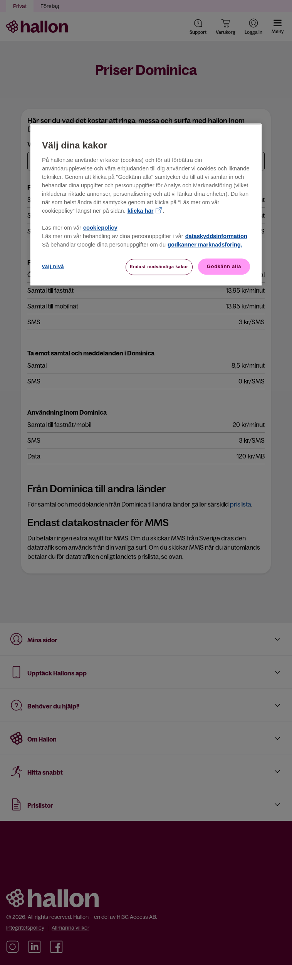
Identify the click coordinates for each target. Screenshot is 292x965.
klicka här (141, 211)
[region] (146, 205)
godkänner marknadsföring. (205, 245)
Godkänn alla (224, 266)
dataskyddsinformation (216, 236)
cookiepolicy (100, 228)
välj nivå (53, 266)
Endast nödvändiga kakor (159, 266)
